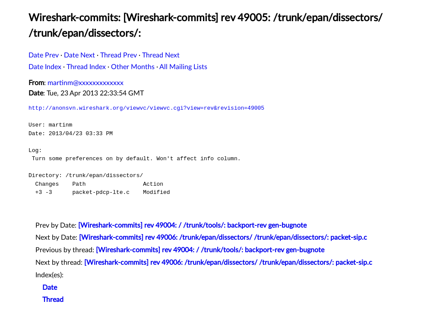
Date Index (44, 66)
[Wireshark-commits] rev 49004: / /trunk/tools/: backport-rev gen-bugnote (192, 225)
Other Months (133, 66)
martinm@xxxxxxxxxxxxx (86, 82)
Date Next (79, 55)
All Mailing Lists (183, 66)
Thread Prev (118, 55)
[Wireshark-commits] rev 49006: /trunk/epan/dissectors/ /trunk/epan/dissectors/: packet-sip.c (223, 237)
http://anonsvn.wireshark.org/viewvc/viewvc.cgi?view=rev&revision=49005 (146, 108)
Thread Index (86, 66)
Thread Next (161, 55)
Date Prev (43, 55)
